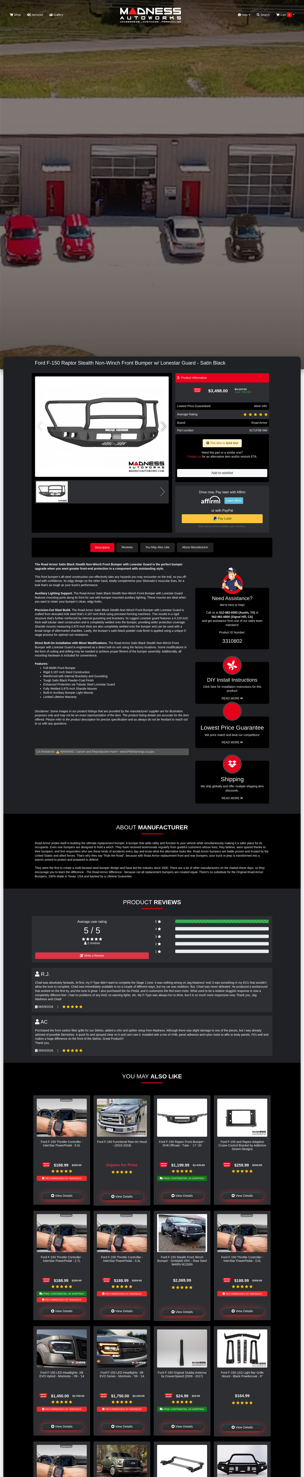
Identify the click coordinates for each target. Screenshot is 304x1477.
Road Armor (259, 422)
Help (244, 14)
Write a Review (92, 955)
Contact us (194, 456)
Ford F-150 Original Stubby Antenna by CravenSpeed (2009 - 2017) (182, 1373)
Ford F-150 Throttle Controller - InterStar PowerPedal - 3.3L (122, 1258)
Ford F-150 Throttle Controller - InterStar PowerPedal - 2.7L (62, 1258)
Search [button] (263, 14)
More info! (260, 406)
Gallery (56, 14)
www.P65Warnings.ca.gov (137, 751)
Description (102, 547)
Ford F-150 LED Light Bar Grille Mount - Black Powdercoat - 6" (242, 1373)
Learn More (234, 500)
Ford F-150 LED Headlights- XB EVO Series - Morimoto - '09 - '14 (122, 1373)
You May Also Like (158, 547)
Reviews (128, 547)
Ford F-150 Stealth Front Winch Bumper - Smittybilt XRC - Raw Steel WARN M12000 (182, 1260)
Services (35, 14)
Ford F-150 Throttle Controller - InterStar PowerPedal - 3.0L (242, 1258)
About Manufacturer (196, 547)
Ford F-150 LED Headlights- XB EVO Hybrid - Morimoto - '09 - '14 (61, 1373)
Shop (15, 14)
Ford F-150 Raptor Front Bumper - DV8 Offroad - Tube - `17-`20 (182, 1143)
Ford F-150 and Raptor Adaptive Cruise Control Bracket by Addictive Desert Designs (242, 1145)
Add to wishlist (222, 473)
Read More (232, 742)
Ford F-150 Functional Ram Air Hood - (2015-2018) (122, 1143)
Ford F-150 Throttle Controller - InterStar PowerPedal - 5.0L (62, 1143)
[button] (164, 426)
